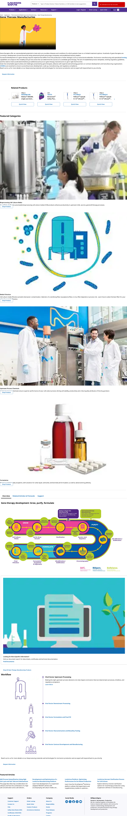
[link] (16, 779)
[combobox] (64, 4)
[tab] (6, 495)
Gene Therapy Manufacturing (45, 15)
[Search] (94, 4)
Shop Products (6, 206)
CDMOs (2, 66)
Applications (7, 15)
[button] (81, 10)
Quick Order (103, 10)
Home (1, 15)
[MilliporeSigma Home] (14, 4)
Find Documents (8, 661)
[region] (63, 99)
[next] (114, 99)
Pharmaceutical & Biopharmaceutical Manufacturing (23, 15)
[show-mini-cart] (115, 10)
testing (124, 57)
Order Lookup (93, 10)
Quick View (22, 104)
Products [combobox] (34, 4)
